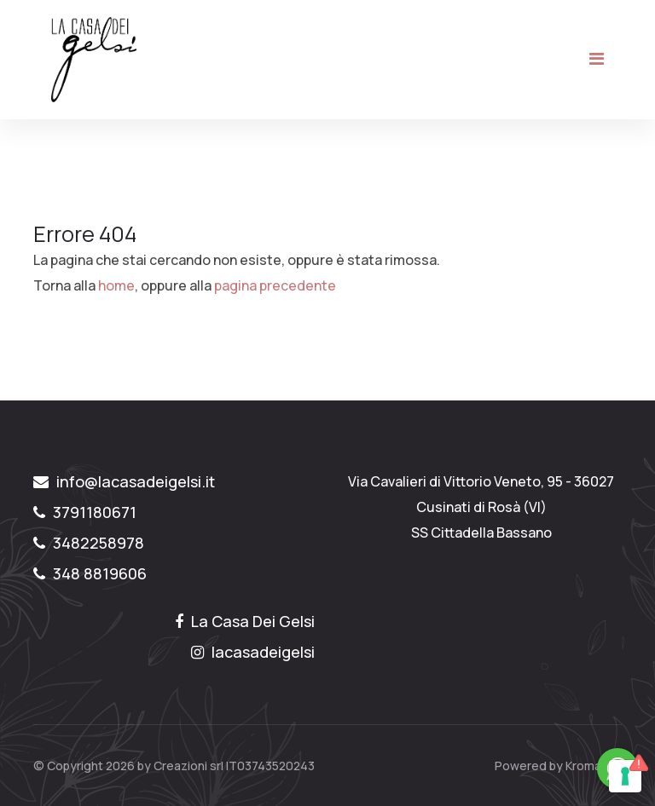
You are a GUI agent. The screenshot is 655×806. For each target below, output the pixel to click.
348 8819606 (90, 573)
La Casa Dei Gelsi (245, 621)
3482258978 (88, 543)
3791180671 (84, 512)
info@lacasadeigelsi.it (124, 481)
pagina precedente (275, 285)
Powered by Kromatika (558, 765)
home (116, 285)
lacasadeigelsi (253, 652)
